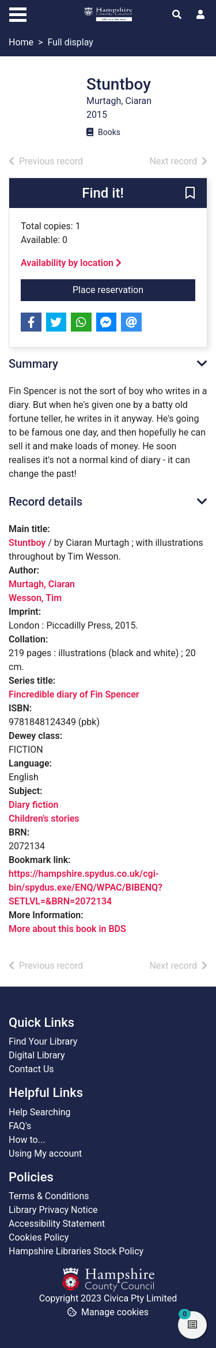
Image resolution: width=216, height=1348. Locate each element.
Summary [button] (33, 364)
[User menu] (200, 15)
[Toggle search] (176, 15)
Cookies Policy (39, 1237)
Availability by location (71, 262)
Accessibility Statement (57, 1223)
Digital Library (37, 1055)
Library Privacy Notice (53, 1209)
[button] (190, 193)
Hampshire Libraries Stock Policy (76, 1251)
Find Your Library (43, 1041)
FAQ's (20, 1125)
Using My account (45, 1153)
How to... (27, 1139)
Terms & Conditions (49, 1196)
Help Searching (40, 1112)
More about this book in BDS (67, 928)
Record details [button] (45, 502)
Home (21, 42)
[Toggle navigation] (17, 13)
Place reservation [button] (133, 289)
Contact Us (31, 1069)
